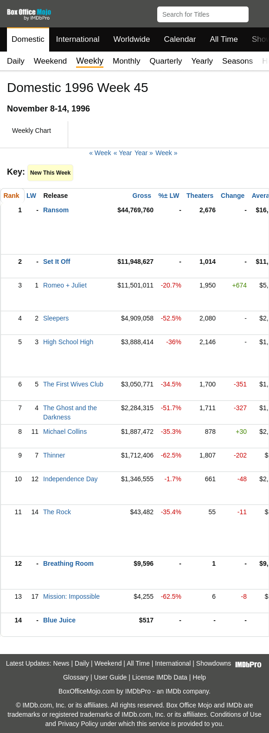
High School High (68, 342)
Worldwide (131, 39)
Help (199, 677)
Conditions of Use (236, 714)
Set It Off (56, 261)
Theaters (199, 195)
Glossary (76, 677)
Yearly (202, 61)
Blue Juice (59, 620)
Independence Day (70, 479)
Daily (16, 61)
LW (31, 195)
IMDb (173, 691)
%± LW (168, 195)
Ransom (56, 210)
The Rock (57, 512)
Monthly (127, 61)
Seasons (237, 61)
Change (232, 195)
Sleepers (56, 318)
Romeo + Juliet (65, 285)
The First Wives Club (73, 384)
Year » (143, 153)
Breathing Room (68, 563)
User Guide (110, 677)
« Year (123, 153)
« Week (100, 153)
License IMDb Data (159, 677)
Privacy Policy (78, 723)
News (61, 663)
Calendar (180, 39)
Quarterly (166, 61)
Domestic (28, 39)
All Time (224, 39)
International (78, 39)
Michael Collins (65, 431)
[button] (257, 12)
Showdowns (213, 663)
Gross (142, 195)
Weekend (50, 61)
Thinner (54, 455)
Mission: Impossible (71, 596)
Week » (166, 153)
